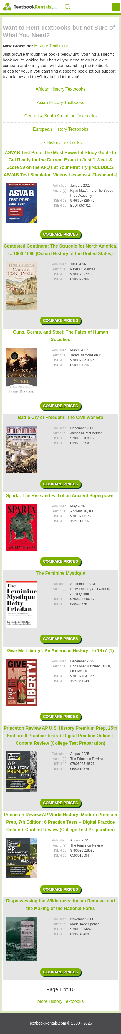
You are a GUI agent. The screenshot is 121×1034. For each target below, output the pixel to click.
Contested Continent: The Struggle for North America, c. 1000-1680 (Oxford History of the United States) (60, 250)
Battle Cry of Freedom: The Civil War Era (60, 417)
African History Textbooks (60, 89)
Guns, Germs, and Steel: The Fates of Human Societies (60, 336)
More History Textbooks (60, 1001)
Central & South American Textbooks (60, 115)
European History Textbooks (60, 129)
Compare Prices (60, 234)
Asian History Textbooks (60, 102)
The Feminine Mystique (60, 573)
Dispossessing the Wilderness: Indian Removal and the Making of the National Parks (60, 905)
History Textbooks (51, 45)
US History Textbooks (60, 142)
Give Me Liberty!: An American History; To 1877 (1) (60, 650)
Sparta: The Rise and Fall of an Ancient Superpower (60, 495)
